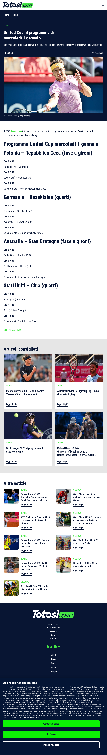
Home (6, 14)
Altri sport (53, 671)
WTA (19, 330)
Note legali (53, 631)
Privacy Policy (53, 624)
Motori (53, 667)
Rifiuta (51, 734)
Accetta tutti (51, 723)
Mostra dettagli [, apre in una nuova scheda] (31, 717)
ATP (6, 330)
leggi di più (11, 404)
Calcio (53, 655)
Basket (53, 663)
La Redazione (53, 635)
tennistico (16, 131)
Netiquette (53, 638)
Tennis (15, 14)
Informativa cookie (53, 628)
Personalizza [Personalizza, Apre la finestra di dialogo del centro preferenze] (51, 744)
